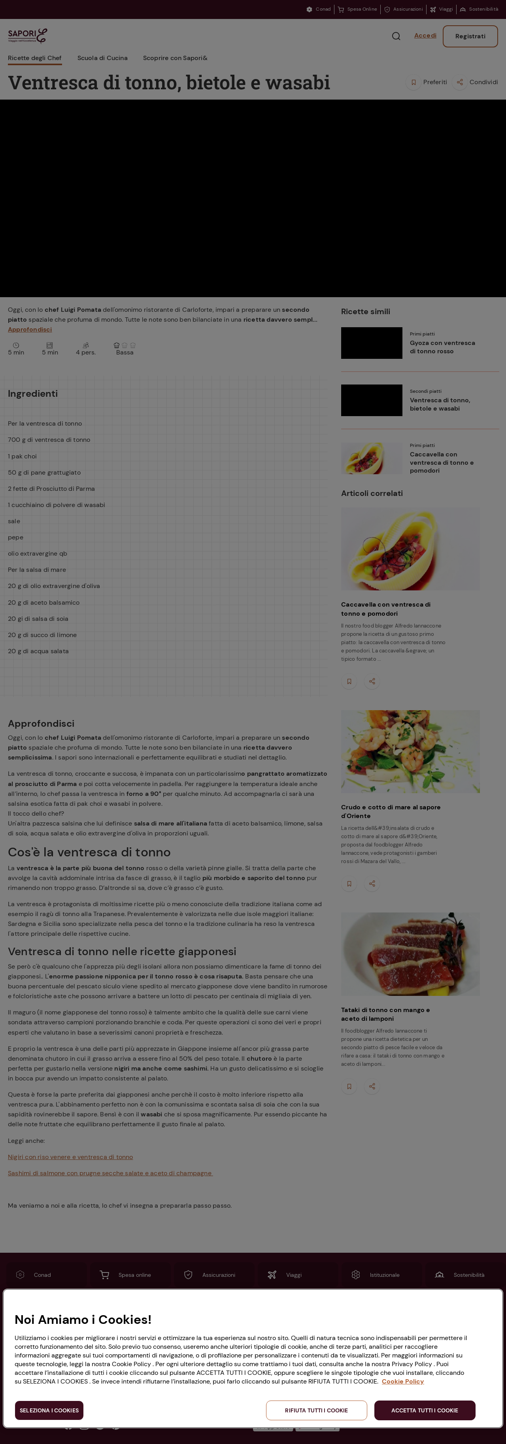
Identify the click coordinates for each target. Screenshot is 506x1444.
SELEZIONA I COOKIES (49, 1410)
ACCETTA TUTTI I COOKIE (424, 1410)
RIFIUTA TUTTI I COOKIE (316, 1410)
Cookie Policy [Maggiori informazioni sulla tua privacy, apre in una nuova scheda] (403, 1381)
